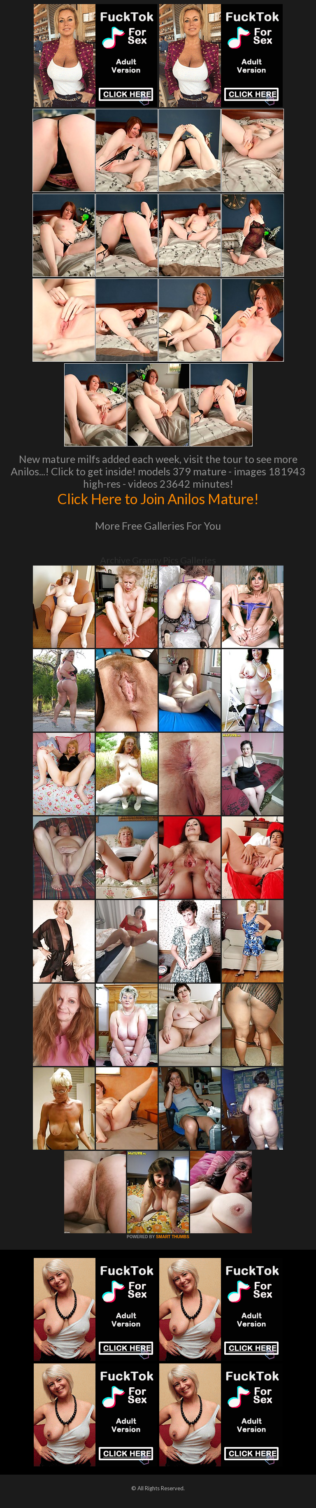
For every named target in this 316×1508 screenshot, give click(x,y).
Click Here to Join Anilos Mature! (158, 498)
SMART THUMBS (172, 1236)
